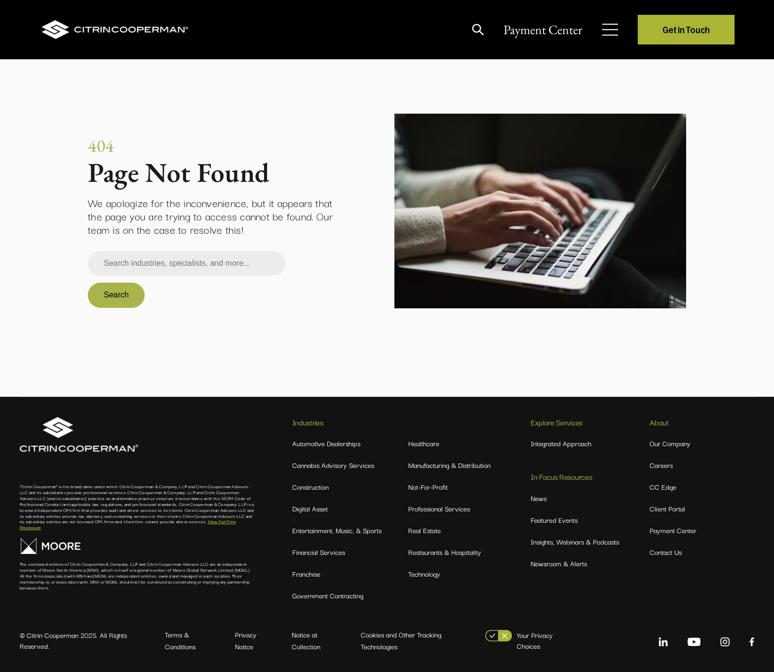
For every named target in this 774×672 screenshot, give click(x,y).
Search (116, 295)
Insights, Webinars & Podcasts (575, 541)
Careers (661, 465)
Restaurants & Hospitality (444, 551)
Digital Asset (310, 508)
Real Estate (424, 530)
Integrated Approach (561, 443)
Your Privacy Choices (535, 640)
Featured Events (554, 519)
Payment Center (542, 29)
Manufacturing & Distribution (449, 465)
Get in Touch (686, 29)
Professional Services (439, 508)
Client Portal (667, 508)
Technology (424, 573)
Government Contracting (327, 595)
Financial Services (318, 551)
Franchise (306, 573)
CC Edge (663, 486)
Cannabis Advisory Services (333, 465)
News (538, 498)
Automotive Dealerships (326, 443)
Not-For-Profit (428, 486)
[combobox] (186, 263)
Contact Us (666, 551)
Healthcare (423, 443)
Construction (310, 486)
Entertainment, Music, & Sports (337, 530)
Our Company (670, 443)
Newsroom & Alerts (559, 563)
